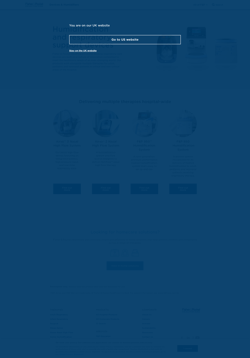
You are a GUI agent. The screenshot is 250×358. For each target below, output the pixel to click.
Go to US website (125, 39)
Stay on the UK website (83, 50)
